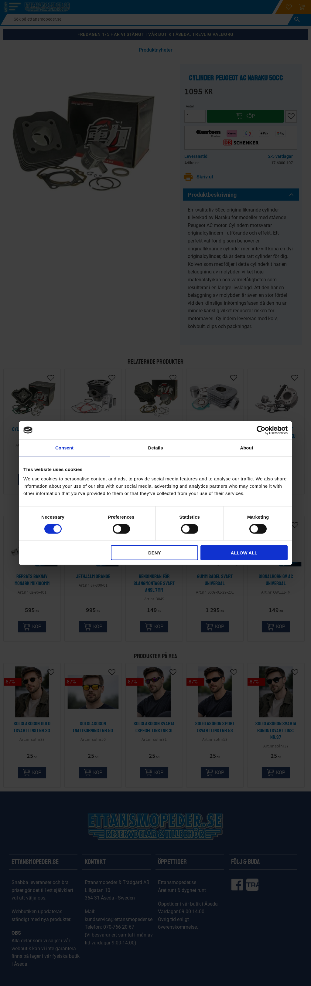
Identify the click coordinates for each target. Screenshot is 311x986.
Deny (154, 552)
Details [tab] (155, 447)
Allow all (244, 552)
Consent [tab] (64, 447)
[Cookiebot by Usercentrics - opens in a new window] (261, 430)
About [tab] (246, 447)
